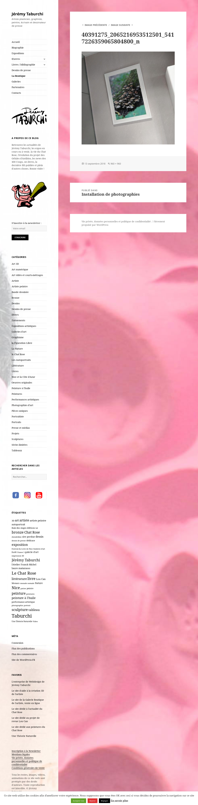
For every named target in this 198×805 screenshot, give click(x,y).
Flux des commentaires (24, 654)
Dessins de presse (21, 70)
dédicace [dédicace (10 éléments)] (30, 540)
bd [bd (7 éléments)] (37, 528)
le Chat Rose (18, 354)
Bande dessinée (20, 292)
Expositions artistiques (24, 326)
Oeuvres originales (22, 382)
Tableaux (17, 450)
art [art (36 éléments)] (17, 520)
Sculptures (17, 439)
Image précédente (96, 24)
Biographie (18, 47)
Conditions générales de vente (28, 767)
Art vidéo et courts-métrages (27, 275)
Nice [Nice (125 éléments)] (16, 587)
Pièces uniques (20, 410)
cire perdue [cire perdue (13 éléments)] (28, 536)
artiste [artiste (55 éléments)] (24, 520)
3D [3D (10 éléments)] (13, 520)
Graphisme (18, 337)
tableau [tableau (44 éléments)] (34, 610)
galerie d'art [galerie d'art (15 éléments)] (32, 552)
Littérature (18, 365)
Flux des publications (23, 648)
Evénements (18, 320)
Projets (15, 433)
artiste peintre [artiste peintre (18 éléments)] (38, 520)
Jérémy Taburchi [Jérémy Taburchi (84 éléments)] (26, 559)
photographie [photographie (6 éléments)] (17, 605)
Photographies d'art (22, 405)
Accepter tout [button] (78, 801)
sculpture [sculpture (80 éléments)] (20, 609)
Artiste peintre (20, 286)
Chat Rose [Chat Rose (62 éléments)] (32, 532)
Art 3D (15, 263)
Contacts (16, 92)
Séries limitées (19, 444)
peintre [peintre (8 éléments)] (30, 588)
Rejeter (93, 801)
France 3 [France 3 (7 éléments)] (20, 552)
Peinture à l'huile (21, 388)
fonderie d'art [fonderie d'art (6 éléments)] (39, 549)
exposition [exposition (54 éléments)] (20, 544)
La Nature (17, 348)
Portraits (16, 422)
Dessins (16, 303)
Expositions (18, 53)
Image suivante (120, 24)
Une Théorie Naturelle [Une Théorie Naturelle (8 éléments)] (22, 621)
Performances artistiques (25, 399)
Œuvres (16, 58)
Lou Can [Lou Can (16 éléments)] (41, 579)
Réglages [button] (104, 801)
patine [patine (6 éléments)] (23, 588)
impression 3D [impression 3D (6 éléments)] (18, 556)
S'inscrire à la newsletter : (26, 223)
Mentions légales (21, 754)
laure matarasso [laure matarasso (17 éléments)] (21, 568)
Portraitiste (18, 416)
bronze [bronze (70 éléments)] (18, 532)
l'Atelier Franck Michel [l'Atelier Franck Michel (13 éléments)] (24, 564)
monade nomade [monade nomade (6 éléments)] (27, 583)
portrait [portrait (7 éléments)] (27, 605)
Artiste (15, 280)
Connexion (17, 642)
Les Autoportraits (21, 359)
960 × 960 (116, 163)
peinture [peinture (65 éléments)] (19, 593)
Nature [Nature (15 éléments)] (39, 583)
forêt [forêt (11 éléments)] (14, 552)
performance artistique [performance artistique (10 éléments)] (23, 601)
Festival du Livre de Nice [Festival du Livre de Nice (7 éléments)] (22, 549)
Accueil (16, 41)
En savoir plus (119, 800)
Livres (15, 371)
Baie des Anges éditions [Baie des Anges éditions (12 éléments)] (23, 527)
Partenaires (18, 87)
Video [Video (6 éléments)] (35, 621)
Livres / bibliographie (23, 64)
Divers (15, 314)
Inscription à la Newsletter (26, 750)
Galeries (16, 81)
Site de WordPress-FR (23, 659)
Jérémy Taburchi (27, 13)
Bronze (15, 297)
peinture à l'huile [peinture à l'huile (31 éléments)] (24, 598)
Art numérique (20, 269)
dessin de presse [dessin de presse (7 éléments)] (19, 540)
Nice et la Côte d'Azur (23, 376)
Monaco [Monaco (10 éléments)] (16, 583)
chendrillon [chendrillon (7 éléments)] (16, 537)
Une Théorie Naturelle (24, 735)
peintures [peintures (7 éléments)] (30, 594)
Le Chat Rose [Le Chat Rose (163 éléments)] (24, 573)
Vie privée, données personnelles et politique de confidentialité (27, 761)
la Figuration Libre (22, 342)
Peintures (17, 393)
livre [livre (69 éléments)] (31, 578)
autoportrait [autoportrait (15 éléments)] (18, 524)
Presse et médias (21, 427)
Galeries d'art (19, 331)
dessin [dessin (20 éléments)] (39, 536)
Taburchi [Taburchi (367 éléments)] (22, 616)
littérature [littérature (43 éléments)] (19, 579)
